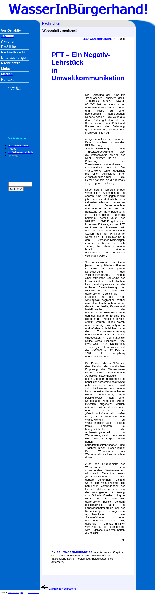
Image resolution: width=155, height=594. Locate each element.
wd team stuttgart (15, 592)
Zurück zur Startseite (62, 588)
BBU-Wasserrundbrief (97, 38)
